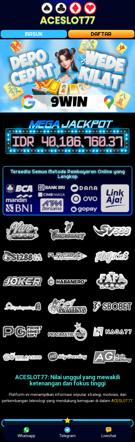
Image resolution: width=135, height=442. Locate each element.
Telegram (67, 432)
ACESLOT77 (121, 400)
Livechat (108, 432)
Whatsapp (26, 432)
